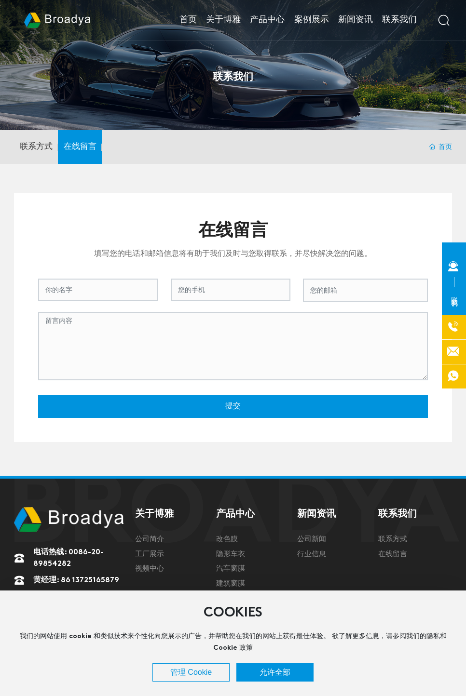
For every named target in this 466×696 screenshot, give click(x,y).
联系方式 (36, 147)
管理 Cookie (191, 672)
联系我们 (233, 75)
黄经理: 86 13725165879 (76, 580)
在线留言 (80, 147)
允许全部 (275, 672)
